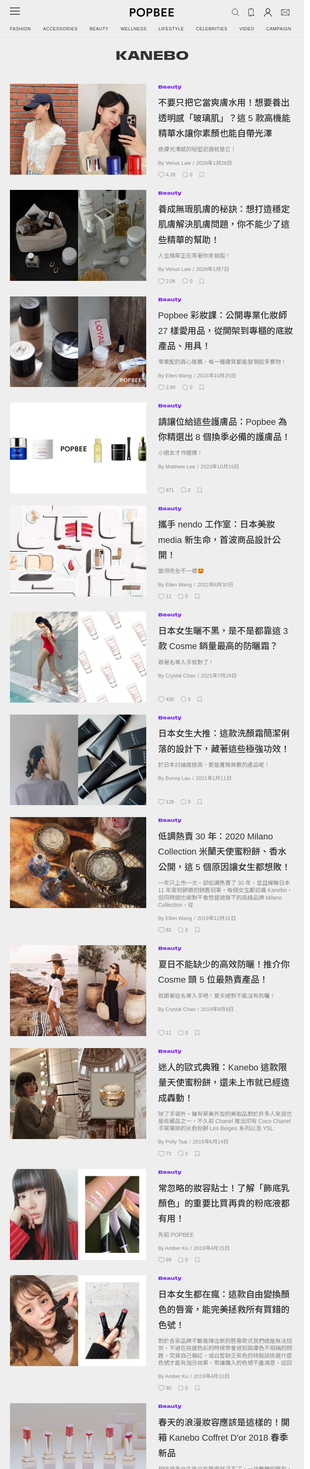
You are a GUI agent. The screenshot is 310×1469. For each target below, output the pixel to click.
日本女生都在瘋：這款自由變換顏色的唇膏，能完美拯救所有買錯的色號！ (224, 1309)
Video (247, 28)
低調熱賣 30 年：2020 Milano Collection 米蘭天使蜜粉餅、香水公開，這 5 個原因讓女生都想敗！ (224, 851)
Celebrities (212, 28)
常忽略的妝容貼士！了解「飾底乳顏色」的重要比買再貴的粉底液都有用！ (224, 1203)
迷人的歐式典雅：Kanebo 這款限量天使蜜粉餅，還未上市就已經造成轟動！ (224, 1082)
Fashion (20, 28)
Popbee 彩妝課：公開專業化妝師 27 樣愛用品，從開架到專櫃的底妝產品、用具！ (225, 330)
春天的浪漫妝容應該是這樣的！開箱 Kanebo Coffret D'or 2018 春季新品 (224, 1438)
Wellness (134, 28)
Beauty (99, 28)
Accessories (60, 28)
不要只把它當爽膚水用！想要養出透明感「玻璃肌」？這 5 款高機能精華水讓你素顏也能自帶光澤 (224, 118)
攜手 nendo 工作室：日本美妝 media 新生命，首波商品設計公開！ (219, 539)
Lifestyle (171, 28)
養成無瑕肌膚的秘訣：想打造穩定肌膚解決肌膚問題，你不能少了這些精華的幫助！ (224, 224)
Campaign (278, 28)
